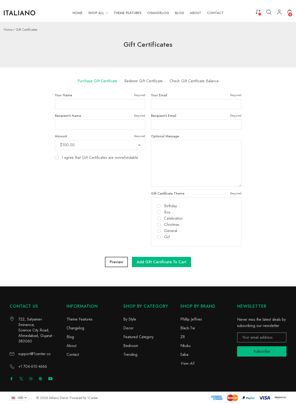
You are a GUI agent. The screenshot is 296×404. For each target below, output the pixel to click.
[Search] (269, 12)
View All (187, 363)
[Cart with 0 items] (289, 12)
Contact (73, 354)
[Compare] (258, 11)
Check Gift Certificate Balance (194, 81)
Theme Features (80, 319)
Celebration (173, 218)
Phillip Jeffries (191, 319)
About (71, 345)
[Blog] (179, 13)
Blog (70, 337)
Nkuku (185, 345)
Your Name (100, 95)
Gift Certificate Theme (196, 193)
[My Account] (279, 13)
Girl (167, 237)
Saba (184, 354)
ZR (182, 337)
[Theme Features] (127, 13)
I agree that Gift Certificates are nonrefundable (100, 158)
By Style (129, 319)
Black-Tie (187, 328)
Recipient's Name (100, 116)
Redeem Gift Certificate (143, 81)
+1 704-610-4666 (32, 366)
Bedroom (130, 345)
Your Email (196, 95)
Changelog (75, 328)
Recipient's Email (196, 116)
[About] (195, 13)
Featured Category (138, 337)
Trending (130, 354)
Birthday (170, 206)
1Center (92, 397)
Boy (167, 212)
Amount (100, 136)
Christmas (171, 225)
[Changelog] (158, 13)
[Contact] (215, 13)
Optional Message (165, 136)
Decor (128, 328)
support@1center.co (34, 354)
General (170, 231)
